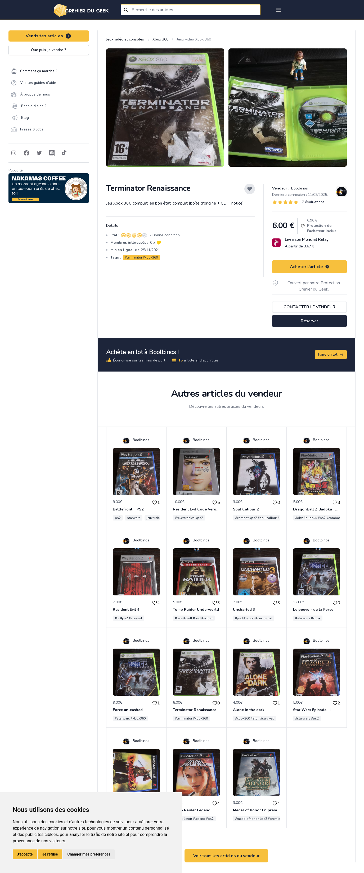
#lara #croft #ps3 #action (194, 618)
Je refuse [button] (50, 854)
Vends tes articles (48, 36)
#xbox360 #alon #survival (254, 718)
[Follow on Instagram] (14, 153)
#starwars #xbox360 (130, 718)
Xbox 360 (160, 39)
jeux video (154, 518)
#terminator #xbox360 (141, 257)
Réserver (309, 321)
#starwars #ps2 (307, 718)
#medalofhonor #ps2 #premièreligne (262, 819)
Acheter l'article (309, 267)
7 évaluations (313, 202)
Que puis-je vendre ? (48, 49)
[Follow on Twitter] (39, 153)
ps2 (118, 518)
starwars (133, 518)
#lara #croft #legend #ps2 (194, 819)
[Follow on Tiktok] (64, 153)
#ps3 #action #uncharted (253, 618)
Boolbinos (299, 188)
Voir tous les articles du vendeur (226, 856)
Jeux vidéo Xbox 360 (194, 39)
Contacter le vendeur (309, 307)
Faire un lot (331, 354)
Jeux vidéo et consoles (125, 39)
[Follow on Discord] (52, 153)
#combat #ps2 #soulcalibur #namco (262, 518)
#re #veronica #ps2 (189, 518)
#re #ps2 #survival (128, 618)
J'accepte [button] (25, 854)
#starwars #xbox (307, 618)
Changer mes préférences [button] (89, 854)
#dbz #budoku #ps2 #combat (317, 518)
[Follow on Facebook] (26, 153)
